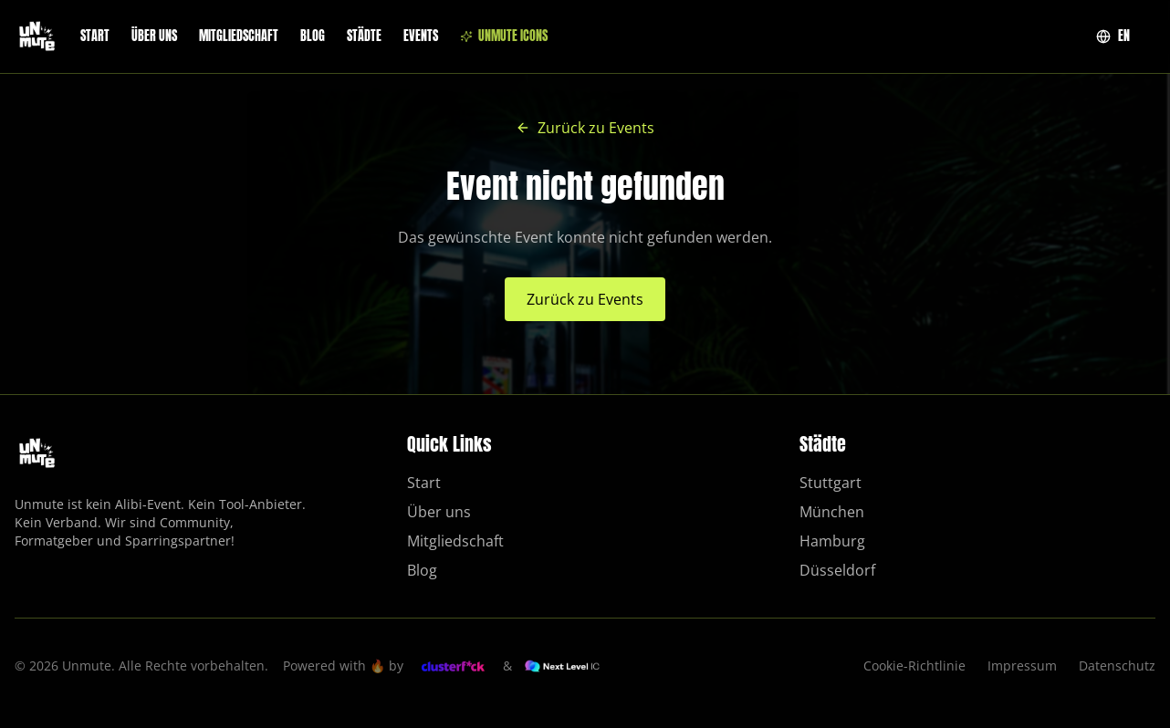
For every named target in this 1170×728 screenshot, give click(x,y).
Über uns (154, 36)
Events (420, 36)
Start (95, 36)
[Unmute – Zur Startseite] (37, 37)
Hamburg (832, 541)
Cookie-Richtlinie (914, 665)
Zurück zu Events (585, 128)
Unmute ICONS (504, 36)
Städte (364, 36)
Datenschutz (1117, 665)
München (831, 512)
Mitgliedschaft (238, 36)
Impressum (1022, 665)
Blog (312, 36)
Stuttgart (830, 483)
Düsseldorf (837, 570)
